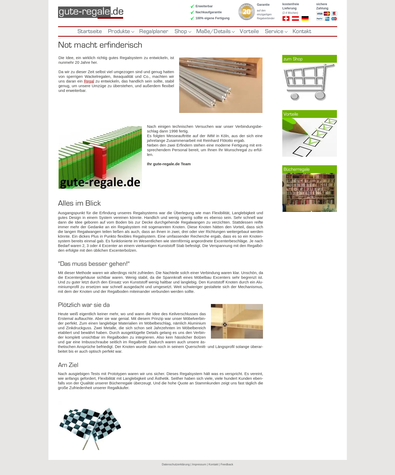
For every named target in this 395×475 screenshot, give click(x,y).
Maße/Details (215, 31)
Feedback (227, 464)
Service (275, 31)
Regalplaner (153, 31)
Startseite (90, 31)
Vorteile (249, 31)
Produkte (120, 31)
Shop (182, 31)
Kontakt (302, 31)
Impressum (199, 464)
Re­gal (89, 81)
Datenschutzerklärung (176, 464)
